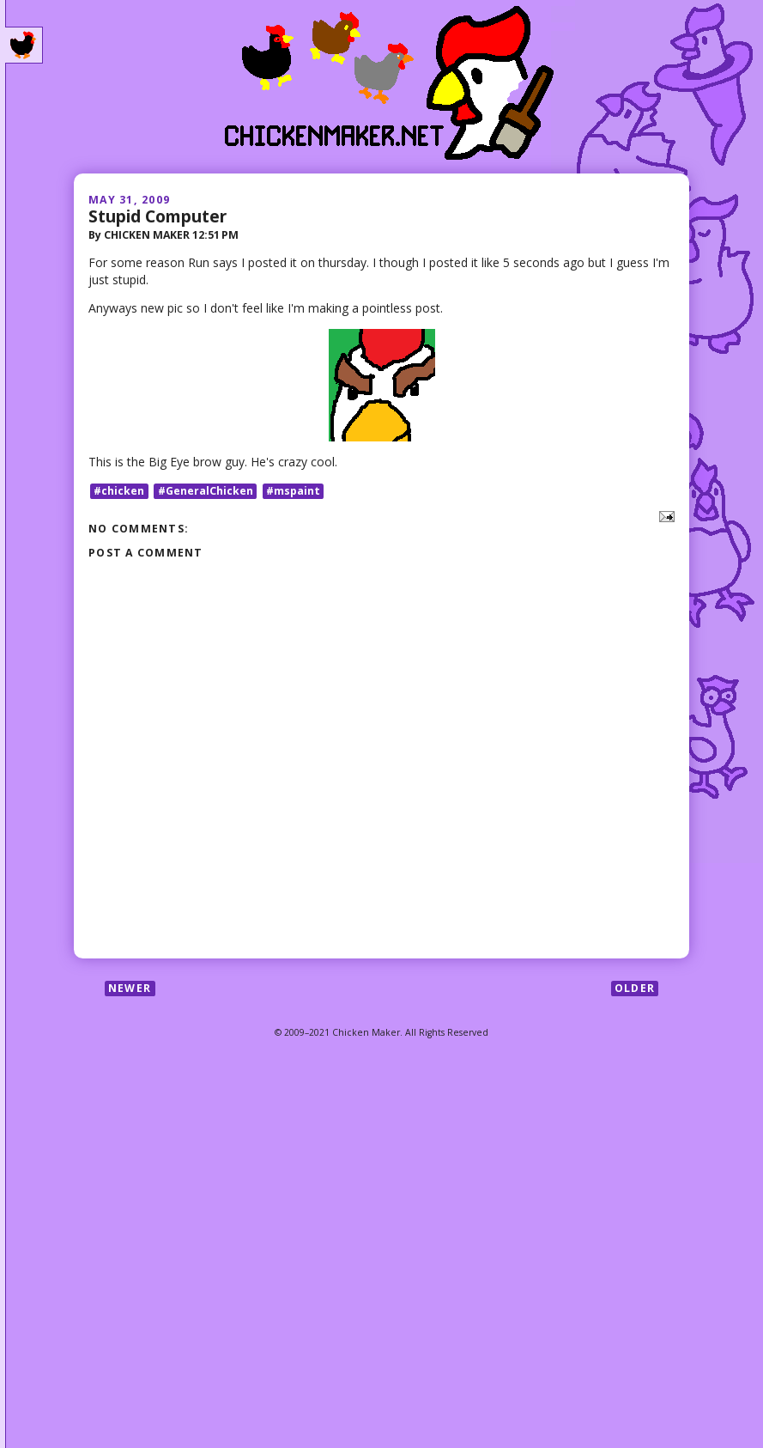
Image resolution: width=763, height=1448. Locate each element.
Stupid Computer (157, 216)
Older (635, 988)
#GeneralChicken (205, 491)
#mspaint (293, 491)
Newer (129, 988)
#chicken (119, 491)
